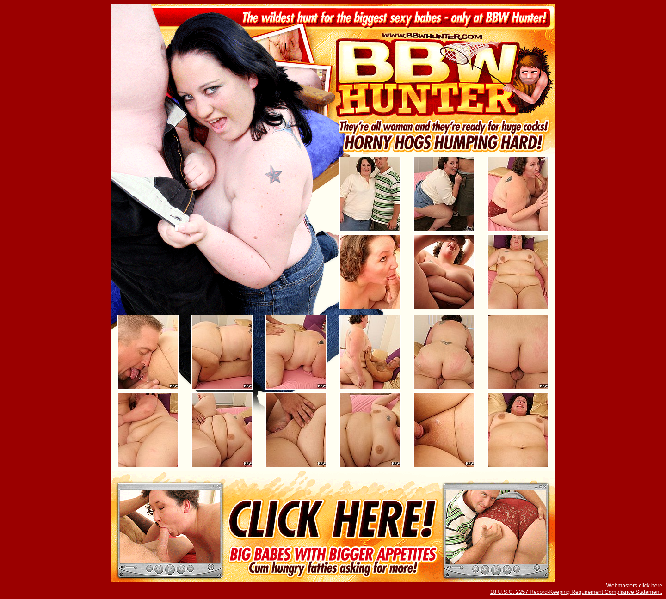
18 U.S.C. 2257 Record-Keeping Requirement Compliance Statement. (576, 592)
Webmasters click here (634, 585)
